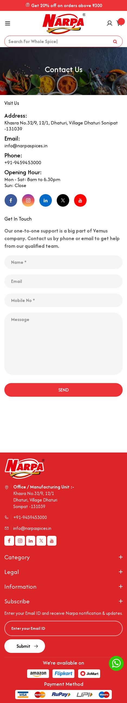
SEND (63, 390)
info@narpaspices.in (25, 146)
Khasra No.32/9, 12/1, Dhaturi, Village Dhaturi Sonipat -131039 (61, 126)
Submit (25, 646)
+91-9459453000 (22, 163)
